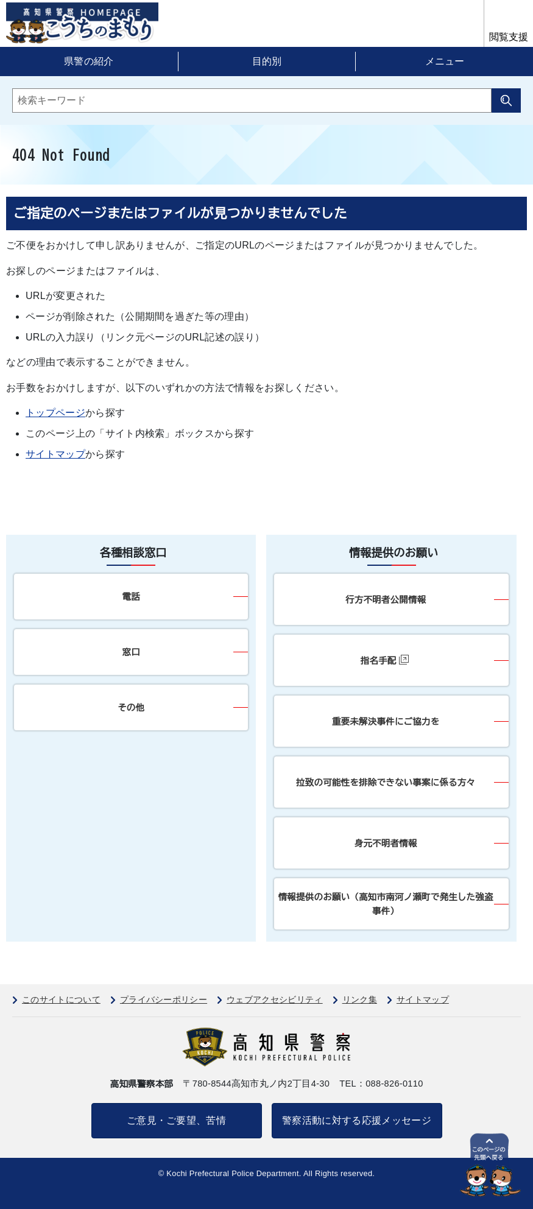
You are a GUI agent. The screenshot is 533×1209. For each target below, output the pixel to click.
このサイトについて (61, 999)
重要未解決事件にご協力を (386, 721)
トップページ (55, 412)
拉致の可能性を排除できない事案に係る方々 (385, 782)
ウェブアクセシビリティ (275, 999)
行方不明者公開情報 (385, 599)
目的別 (266, 61)
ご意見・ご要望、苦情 (176, 1120)
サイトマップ (55, 454)
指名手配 (385, 660)
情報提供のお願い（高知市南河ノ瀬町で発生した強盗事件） (385, 903)
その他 (131, 707)
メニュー (444, 61)
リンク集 (359, 999)
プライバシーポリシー (163, 999)
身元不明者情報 (386, 843)
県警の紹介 (89, 61)
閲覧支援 (508, 37)
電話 (130, 596)
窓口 (130, 652)
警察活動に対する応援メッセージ (356, 1120)
